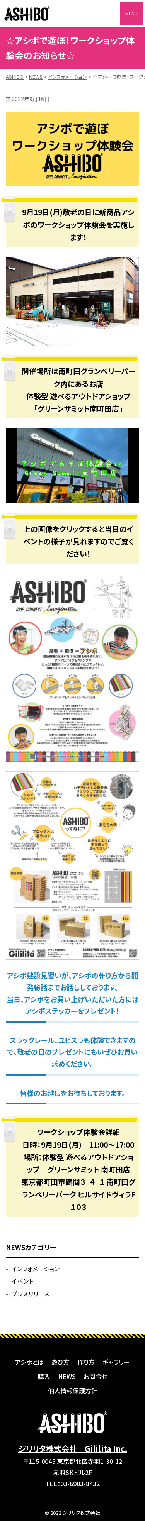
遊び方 (60, 1362)
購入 (44, 1376)
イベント (22, 1281)
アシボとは (29, 1362)
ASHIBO (27, 13)
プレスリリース (30, 1293)
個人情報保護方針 (72, 1390)
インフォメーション (36, 1268)
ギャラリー (116, 1362)
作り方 (86, 1362)
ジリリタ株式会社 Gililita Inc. (72, 1448)
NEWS (67, 1376)
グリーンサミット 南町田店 (88, 1169)
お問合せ (95, 1376)
